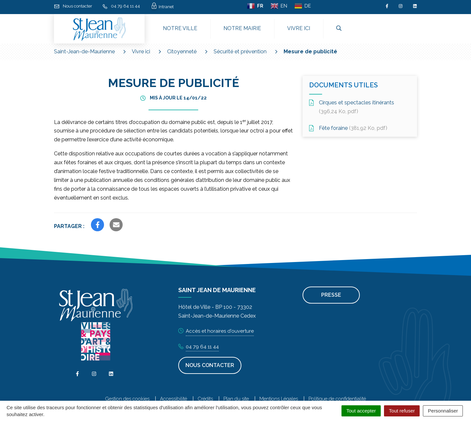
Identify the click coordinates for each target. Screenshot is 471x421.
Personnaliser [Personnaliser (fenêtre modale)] (443, 410)
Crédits (205, 399)
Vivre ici (298, 28)
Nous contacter (209, 365)
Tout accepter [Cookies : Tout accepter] (361, 410)
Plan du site (236, 399)
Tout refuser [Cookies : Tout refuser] (402, 410)
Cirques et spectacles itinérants (351, 106)
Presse (331, 295)
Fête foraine (348, 128)
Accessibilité (173, 399)
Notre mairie (242, 28)
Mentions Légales (278, 399)
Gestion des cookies (127, 399)
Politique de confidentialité (337, 399)
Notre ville (180, 28)
